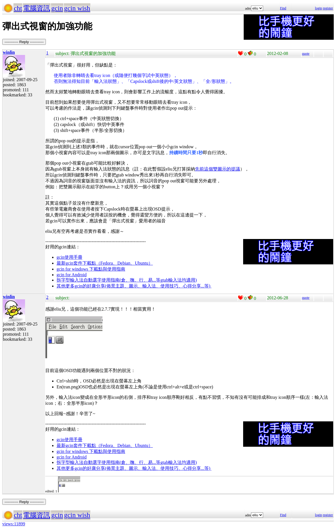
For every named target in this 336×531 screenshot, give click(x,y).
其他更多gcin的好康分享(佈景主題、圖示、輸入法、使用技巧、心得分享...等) (134, 286)
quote (306, 54)
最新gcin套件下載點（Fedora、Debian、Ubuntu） (105, 263)
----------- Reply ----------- (24, 42)
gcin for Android (72, 274)
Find (283, 8)
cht (18, 8)
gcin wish (77, 8)
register (328, 8)
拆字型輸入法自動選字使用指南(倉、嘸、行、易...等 (108, 280)
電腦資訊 (36, 8)
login (318, 8)
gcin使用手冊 (69, 257)
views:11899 (13, 523)
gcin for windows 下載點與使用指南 (91, 269)
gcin (57, 8)
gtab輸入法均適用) (178, 280)
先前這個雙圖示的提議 (217, 169)
